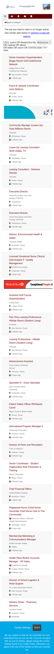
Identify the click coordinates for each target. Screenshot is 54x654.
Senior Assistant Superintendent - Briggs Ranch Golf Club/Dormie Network (26, 61)
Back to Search (12, 22)
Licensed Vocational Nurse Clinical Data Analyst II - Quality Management (26, 260)
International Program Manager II (26, 426)
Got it (37, 627)
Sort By (32, 42)
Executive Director (18, 191)
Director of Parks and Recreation (25, 445)
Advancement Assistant (21, 361)
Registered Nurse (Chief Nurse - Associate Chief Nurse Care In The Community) (27, 511)
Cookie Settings (22, 627)
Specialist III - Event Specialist (24, 382)
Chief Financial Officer (20, 489)
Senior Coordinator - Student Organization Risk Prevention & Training (25, 467)
